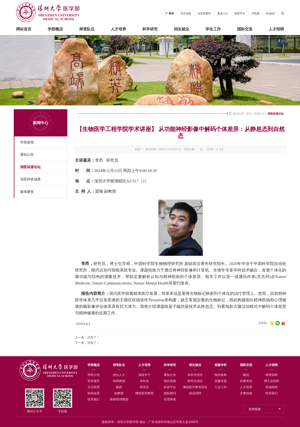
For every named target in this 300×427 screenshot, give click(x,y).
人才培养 (118, 29)
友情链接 (255, 409)
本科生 (144, 381)
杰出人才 (119, 374)
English (270, 13)
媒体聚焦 (27, 191)
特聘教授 (119, 381)
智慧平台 (239, 13)
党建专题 (220, 381)
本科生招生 (195, 374)
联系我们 (93, 399)
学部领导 (93, 381)
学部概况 (55, 29)
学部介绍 (93, 374)
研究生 (144, 387)
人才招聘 (276, 29)
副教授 (119, 393)
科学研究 (150, 29)
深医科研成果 (30, 179)
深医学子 (144, 374)
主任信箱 (185, 13)
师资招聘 (271, 374)
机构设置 (93, 393)
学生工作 (213, 29)
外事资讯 (246, 381)
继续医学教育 (144, 393)
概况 (246, 374)
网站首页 (23, 29)
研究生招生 (195, 381)
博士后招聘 (271, 381)
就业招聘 (195, 393)
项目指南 (170, 381)
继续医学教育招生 (195, 387)
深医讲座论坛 (30, 167)
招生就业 (181, 29)
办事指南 (246, 393)
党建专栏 (220, 365)
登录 (171, 13)
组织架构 (220, 374)
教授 (119, 387)
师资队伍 (87, 29)
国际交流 (244, 29)
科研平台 (170, 387)
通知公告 (27, 154)
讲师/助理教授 (119, 399)
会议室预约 (204, 13)
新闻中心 (40, 123)
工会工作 (220, 387)
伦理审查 (170, 399)
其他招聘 (271, 387)
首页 (249, 113)
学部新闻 (27, 142)
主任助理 (93, 387)
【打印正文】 (83, 324)
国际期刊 (170, 393)
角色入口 (222, 13)
